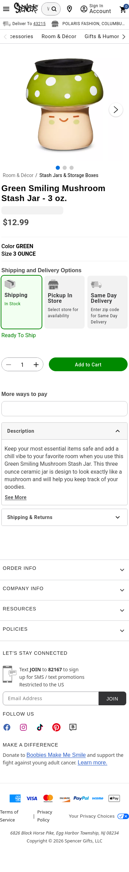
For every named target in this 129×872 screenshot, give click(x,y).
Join (112, 699)
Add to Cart (88, 364)
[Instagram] (23, 727)
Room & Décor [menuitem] (59, 36)
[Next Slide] (116, 110)
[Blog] (73, 727)
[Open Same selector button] (24, 24)
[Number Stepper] (22, 365)
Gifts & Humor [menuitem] (102, 36)
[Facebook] (7, 727)
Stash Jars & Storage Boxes (68, 175)
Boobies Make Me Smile (56, 755)
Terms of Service (9, 816)
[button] (64, 103)
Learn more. (92, 762)
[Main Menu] (6, 9)
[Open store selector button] (88, 24)
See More (15, 497)
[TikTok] (40, 727)
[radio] (21, 302)
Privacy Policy (44, 816)
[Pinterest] (56, 727)
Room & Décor (18, 175)
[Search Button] (54, 9)
